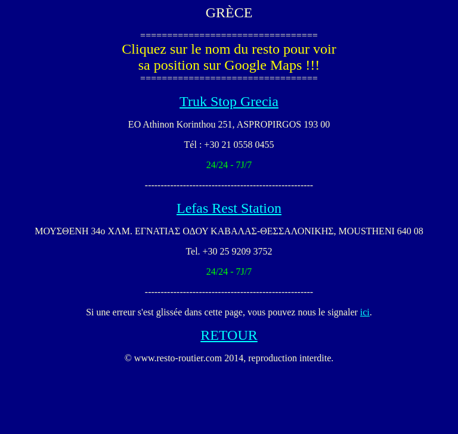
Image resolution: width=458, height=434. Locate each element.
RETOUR (229, 335)
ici (365, 312)
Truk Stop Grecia (229, 101)
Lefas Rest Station (229, 208)
